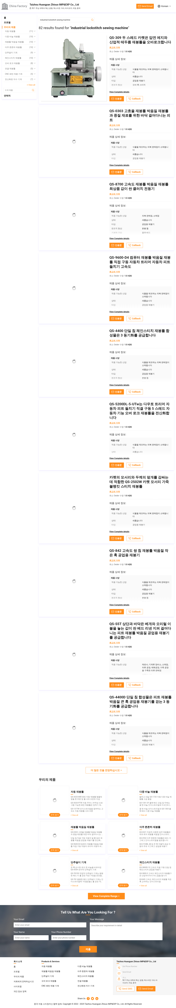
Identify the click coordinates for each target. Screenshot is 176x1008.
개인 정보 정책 (20, 991)
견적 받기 (54, 815)
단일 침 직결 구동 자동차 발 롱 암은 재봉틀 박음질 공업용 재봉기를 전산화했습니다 (86, 839)
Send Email (147, 6)
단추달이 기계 (19, 52)
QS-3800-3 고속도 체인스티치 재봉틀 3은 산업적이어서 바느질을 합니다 (155, 874)
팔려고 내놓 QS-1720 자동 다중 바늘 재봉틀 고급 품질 (155, 798)
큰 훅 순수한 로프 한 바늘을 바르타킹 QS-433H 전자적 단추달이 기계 (86, 868)
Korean (164, 6)
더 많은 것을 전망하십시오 (105, 770)
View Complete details (119, 92)
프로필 (7, 22)
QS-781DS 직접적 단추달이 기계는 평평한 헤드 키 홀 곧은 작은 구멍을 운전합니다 (87, 874)
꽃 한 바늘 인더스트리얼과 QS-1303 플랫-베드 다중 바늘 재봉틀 (155, 810)
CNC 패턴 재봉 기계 (19, 74)
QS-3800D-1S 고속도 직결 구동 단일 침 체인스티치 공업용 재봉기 (155, 868)
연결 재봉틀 (19, 68)
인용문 (118, 98)
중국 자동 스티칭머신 (43, 1004)
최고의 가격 (114, 47)
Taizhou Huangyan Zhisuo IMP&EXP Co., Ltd (54, 4)
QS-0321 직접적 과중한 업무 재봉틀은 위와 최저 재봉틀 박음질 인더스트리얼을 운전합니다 (155, 833)
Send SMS (127, 988)
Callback (136, 98)
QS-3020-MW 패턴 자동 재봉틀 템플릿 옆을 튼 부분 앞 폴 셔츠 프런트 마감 (86, 798)
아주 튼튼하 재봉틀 (19, 47)
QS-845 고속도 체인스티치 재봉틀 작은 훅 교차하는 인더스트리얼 (155, 880)
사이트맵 (18, 986)
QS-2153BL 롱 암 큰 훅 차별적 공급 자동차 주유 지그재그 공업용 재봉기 (155, 845)
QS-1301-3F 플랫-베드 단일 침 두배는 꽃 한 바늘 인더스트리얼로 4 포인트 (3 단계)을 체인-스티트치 (155, 804)
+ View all (31, 85)
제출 (88, 949)
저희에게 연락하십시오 (24, 981)
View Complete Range (105, 896)
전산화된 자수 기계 (19, 79)
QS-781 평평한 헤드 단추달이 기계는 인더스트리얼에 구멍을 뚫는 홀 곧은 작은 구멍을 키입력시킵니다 (87, 880)
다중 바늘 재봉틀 (19, 36)
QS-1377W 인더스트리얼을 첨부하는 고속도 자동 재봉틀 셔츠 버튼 (87, 810)
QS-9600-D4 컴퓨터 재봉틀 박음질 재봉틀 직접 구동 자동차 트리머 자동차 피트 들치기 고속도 (87, 845)
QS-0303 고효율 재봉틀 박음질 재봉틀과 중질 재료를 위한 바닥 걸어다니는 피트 (87, 833)
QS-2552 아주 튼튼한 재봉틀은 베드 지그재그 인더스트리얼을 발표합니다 (155, 839)
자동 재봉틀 (19, 31)
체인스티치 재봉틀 (19, 58)
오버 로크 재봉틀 (19, 63)
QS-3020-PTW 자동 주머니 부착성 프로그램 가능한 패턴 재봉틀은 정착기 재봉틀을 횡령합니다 (87, 804)
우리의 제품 (10, 27)
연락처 (7, 95)
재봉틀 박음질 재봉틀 (19, 41)
